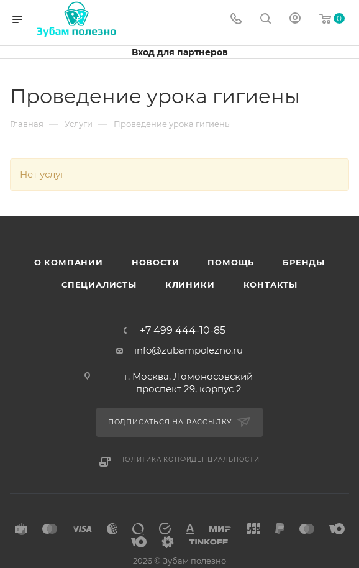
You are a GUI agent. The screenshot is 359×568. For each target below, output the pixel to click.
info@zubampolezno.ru (188, 350)
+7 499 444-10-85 (182, 331)
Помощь (230, 262)
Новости (156, 262)
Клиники (190, 285)
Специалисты (99, 285)
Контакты (270, 285)
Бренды (304, 262)
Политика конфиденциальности (189, 460)
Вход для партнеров (180, 52)
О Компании (68, 262)
